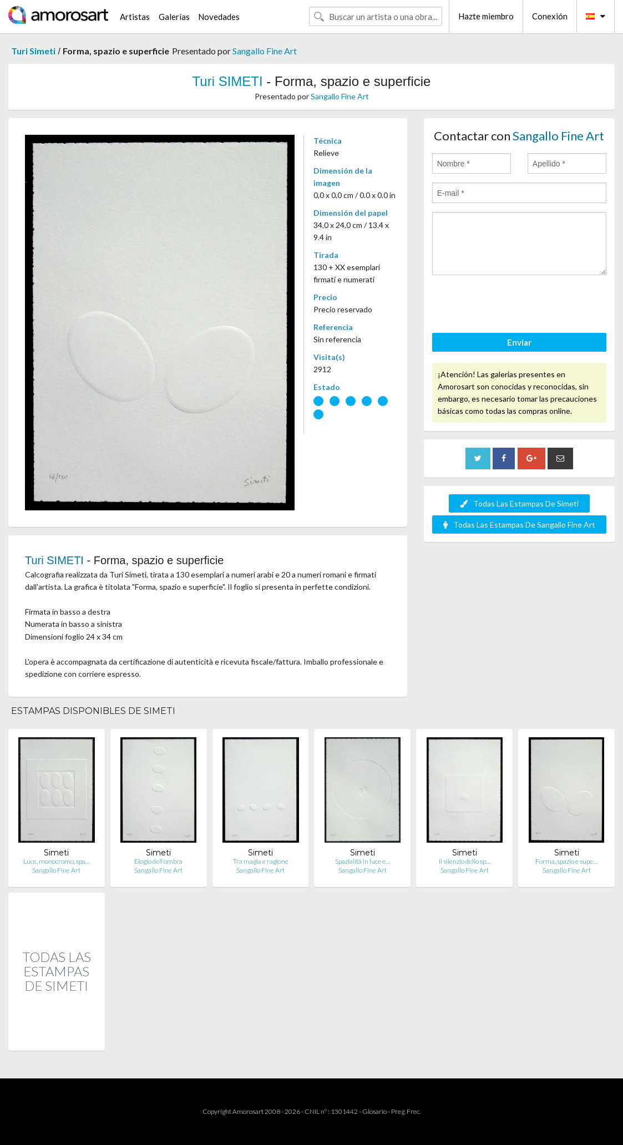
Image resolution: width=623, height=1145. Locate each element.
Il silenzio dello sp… (464, 861)
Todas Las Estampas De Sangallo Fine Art (519, 524)
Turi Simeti (33, 50)
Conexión (550, 16)
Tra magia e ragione (260, 861)
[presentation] (516, 305)
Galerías (174, 17)
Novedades (219, 17)
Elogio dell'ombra (158, 861)
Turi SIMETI (228, 81)
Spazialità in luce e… (362, 861)
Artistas (135, 17)
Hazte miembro (486, 16)
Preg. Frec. (406, 1111)
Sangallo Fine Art (264, 50)
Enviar (519, 342)
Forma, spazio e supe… (566, 861)
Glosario (374, 1111)
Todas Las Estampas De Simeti (519, 503)
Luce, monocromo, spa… (56, 861)
